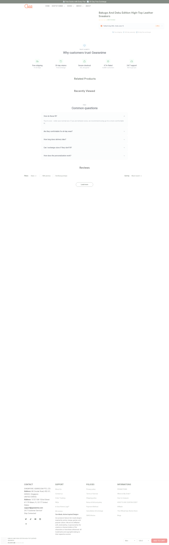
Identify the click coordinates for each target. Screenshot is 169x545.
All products (15, 11)
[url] (33, 508)
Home (7, 11)
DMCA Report (28, 540)
